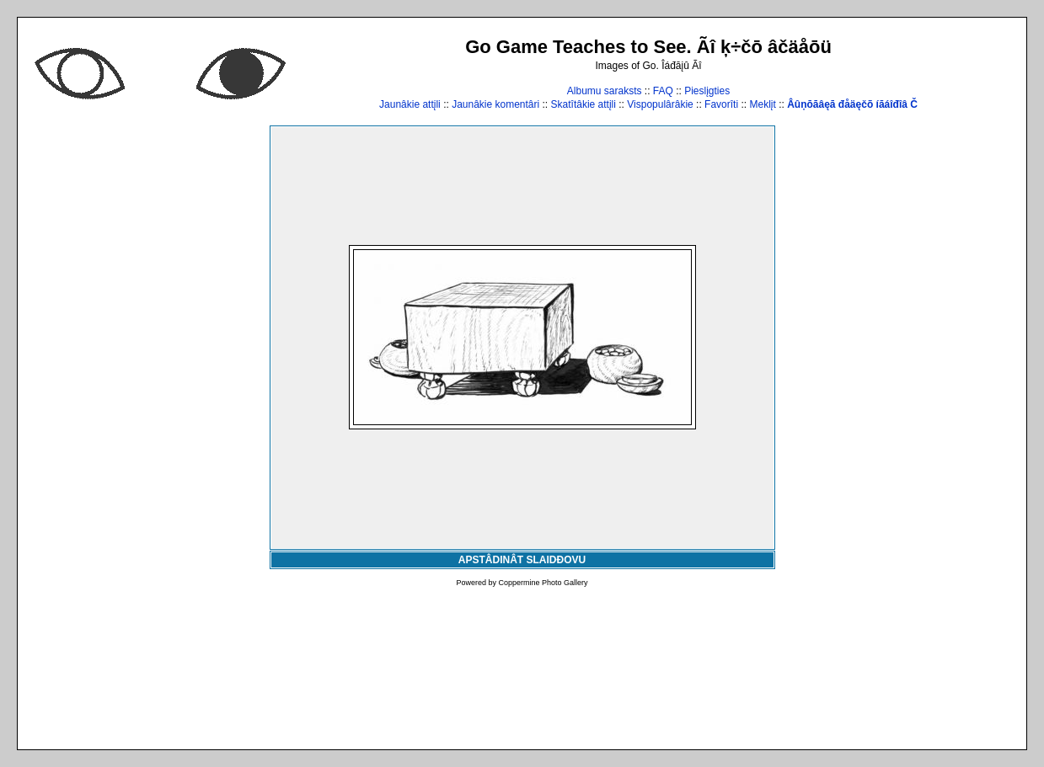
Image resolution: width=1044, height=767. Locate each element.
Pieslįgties (707, 91)
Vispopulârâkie (660, 104)
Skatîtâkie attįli (583, 104)
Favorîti (721, 104)
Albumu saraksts (604, 91)
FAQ (663, 91)
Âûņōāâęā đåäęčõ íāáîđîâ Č (852, 104)
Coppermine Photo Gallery (542, 582)
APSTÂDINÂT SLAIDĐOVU (522, 560)
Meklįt (762, 104)
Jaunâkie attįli (410, 104)
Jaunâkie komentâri (495, 104)
